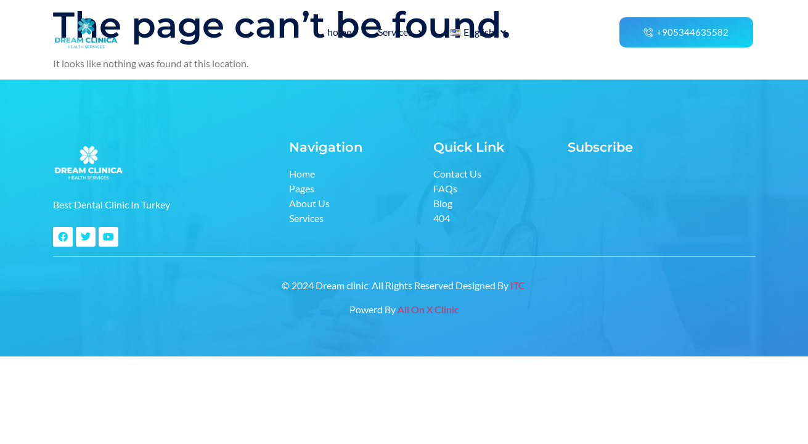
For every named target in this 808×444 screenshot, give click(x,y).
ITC (518, 285)
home (339, 32)
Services (401, 32)
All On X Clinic (428, 309)
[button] (401, 32)
